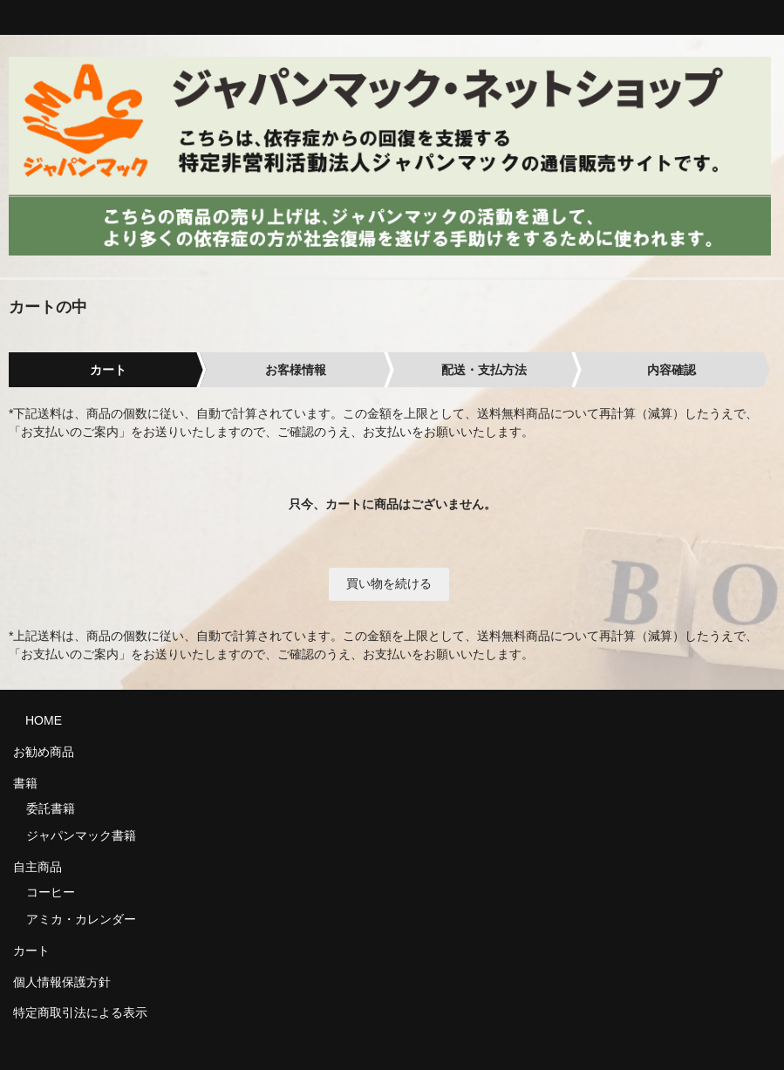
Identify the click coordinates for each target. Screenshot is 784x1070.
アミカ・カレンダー (81, 919)
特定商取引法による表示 (80, 1012)
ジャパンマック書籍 (81, 835)
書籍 (25, 783)
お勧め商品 (43, 752)
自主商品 (37, 867)
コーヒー (50, 892)
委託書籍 (50, 808)
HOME (37, 720)
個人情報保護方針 (62, 982)
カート (31, 951)
